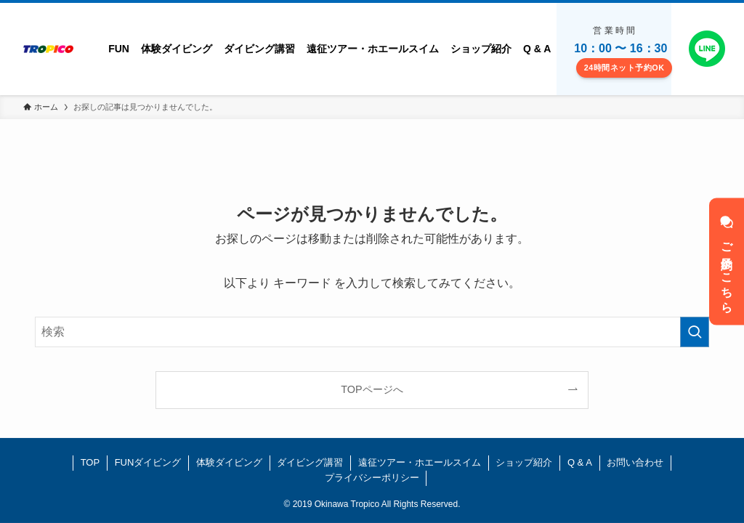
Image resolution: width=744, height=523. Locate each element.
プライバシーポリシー (372, 477)
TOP (90, 462)
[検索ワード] (372, 332)
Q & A (579, 462)
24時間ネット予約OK (624, 67)
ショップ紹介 (524, 462)
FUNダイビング (148, 462)
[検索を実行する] (694, 332)
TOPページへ (372, 389)
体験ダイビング (229, 462)
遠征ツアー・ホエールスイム (419, 462)
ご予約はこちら (726, 262)
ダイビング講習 (310, 462)
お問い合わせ (635, 462)
